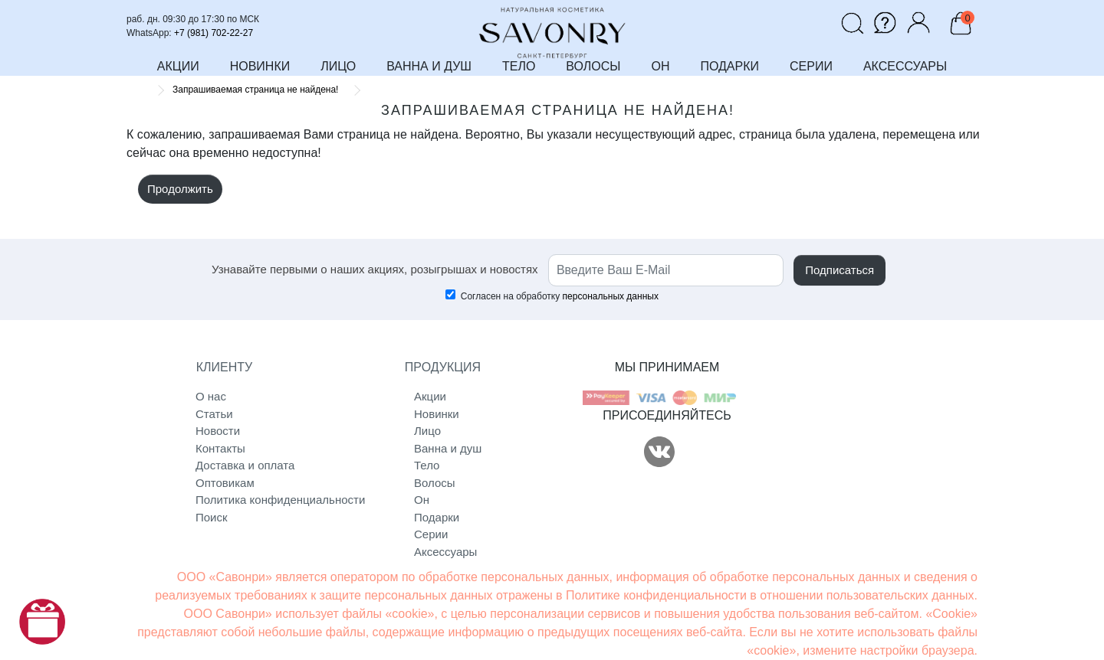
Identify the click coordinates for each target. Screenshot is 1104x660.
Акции (430, 396)
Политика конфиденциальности (259, 499)
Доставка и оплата (245, 465)
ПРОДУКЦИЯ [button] (443, 367)
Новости (218, 430)
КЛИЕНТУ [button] (224, 367)
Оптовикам (225, 482)
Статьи (214, 413)
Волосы (434, 482)
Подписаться (839, 269)
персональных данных (611, 296)
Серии (431, 534)
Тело (426, 465)
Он (421, 499)
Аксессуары (445, 551)
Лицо (427, 430)
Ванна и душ (447, 448)
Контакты (220, 448)
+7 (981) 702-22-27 (213, 33)
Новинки (436, 413)
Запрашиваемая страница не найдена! (255, 89)
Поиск (212, 517)
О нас (211, 396)
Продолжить (180, 188)
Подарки (436, 517)
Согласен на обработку (552, 295)
